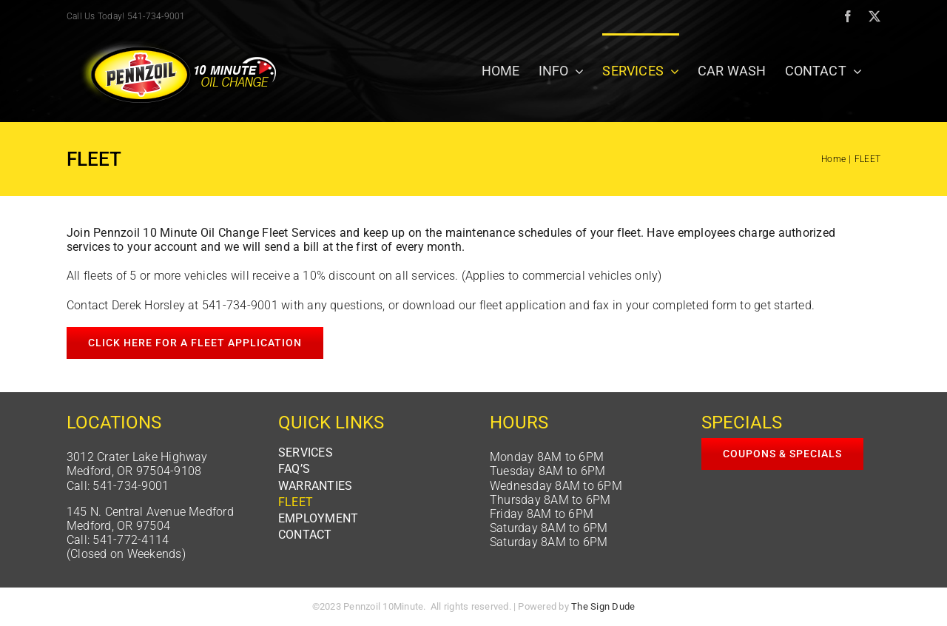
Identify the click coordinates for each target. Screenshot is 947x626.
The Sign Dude (603, 606)
